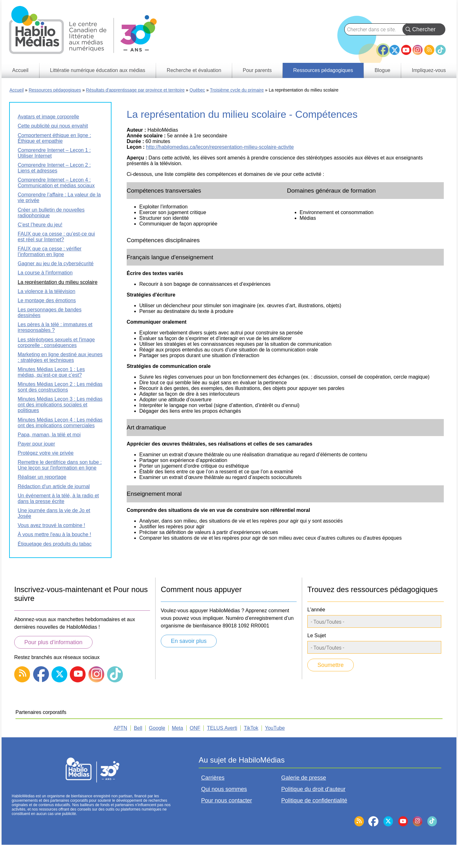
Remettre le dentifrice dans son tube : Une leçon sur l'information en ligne (60, 464)
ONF (195, 728)
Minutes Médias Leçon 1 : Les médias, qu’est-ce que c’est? (51, 372)
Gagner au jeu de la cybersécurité (55, 263)
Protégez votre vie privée (46, 453)
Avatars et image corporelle (48, 116)
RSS (429, 50)
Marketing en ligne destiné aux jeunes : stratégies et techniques (60, 357)
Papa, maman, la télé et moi (49, 434)
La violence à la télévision (46, 291)
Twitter (394, 50)
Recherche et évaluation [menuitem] (194, 70)
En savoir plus (189, 641)
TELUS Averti (222, 728)
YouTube (406, 50)
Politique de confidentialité (314, 800)
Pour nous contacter (226, 800)
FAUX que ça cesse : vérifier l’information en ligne (49, 251)
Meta (177, 728)
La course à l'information (45, 272)
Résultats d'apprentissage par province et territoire (135, 90)
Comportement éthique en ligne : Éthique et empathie (54, 138)
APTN (120, 728)
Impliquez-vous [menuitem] (429, 70)
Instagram (418, 50)
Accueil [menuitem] (20, 70)
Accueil (16, 90)
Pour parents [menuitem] (257, 70)
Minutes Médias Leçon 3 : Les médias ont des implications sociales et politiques (60, 404)
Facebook (383, 47)
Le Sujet (316, 635)
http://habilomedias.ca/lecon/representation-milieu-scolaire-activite (220, 147)
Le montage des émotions (47, 300)
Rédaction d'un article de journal (54, 486)
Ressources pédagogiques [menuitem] (323, 70)
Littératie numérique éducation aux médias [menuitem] (97, 70)
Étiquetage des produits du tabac (55, 544)
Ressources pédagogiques (55, 90)
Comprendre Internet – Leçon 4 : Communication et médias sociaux (56, 182)
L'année (316, 609)
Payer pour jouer (36, 443)
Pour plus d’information (53, 642)
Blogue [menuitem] (382, 70)
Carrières (213, 778)
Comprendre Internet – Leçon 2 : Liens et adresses (54, 167)
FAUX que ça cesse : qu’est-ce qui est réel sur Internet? (56, 236)
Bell (138, 728)
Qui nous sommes (224, 789)
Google (157, 728)
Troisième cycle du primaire (237, 90)
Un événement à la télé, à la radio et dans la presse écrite (58, 498)
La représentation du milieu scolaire (58, 282)
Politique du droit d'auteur (313, 789)
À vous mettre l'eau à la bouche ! (54, 534)
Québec (197, 90)
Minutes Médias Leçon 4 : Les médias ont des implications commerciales (60, 422)
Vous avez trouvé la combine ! (51, 525)
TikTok (441, 50)
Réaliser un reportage (42, 477)
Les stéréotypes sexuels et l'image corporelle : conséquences (56, 342)
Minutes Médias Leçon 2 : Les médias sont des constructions (60, 387)
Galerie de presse (303, 778)
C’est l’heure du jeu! (40, 224)
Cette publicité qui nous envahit (53, 126)
